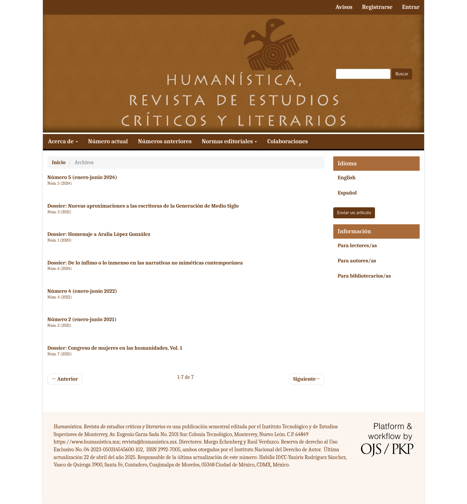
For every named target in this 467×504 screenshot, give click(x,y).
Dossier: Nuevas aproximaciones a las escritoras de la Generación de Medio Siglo (143, 206)
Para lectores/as (357, 245)
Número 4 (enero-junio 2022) (82, 291)
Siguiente (306, 379)
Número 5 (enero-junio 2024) (82, 177)
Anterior (65, 379)
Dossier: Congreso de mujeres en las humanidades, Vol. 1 (114, 348)
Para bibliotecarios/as (364, 276)
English (347, 178)
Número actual (108, 141)
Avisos (343, 7)
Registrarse (377, 7)
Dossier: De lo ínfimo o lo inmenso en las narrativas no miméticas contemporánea (145, 263)
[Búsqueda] (363, 74)
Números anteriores (165, 141)
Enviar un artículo (354, 212)
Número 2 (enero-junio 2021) (81, 319)
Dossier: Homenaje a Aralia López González (98, 234)
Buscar (402, 74)
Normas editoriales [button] (229, 141)
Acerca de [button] (63, 141)
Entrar (411, 7)
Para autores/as (357, 261)
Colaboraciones (287, 141)
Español (347, 193)
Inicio (59, 162)
